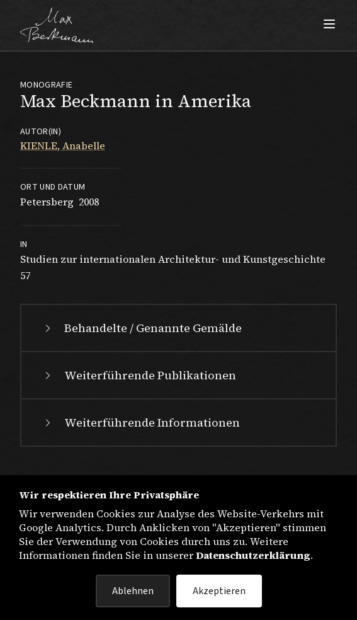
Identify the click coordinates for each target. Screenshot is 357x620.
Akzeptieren (219, 591)
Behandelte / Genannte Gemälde (142, 328)
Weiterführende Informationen (141, 422)
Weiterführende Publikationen (139, 375)
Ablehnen (133, 591)
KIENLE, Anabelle (62, 145)
